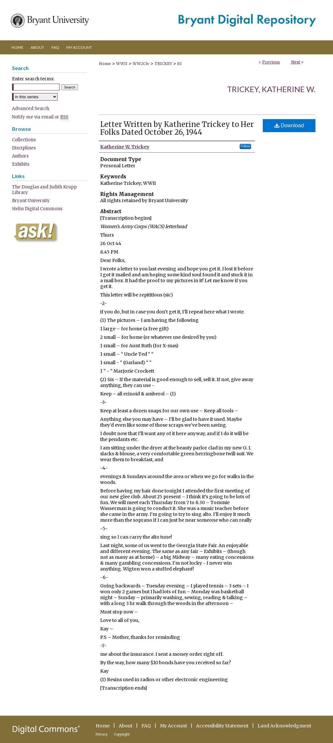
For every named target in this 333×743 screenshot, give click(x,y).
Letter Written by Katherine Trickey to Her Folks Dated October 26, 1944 (177, 128)
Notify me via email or (40, 117)
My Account (173, 726)
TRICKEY (163, 63)
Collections (24, 140)
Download (289, 125)
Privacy (102, 734)
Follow (245, 146)
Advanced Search (30, 108)
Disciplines (24, 148)
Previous (271, 62)
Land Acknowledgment (284, 726)
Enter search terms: (33, 79)
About (125, 726)
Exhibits (20, 164)
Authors (20, 156)
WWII (121, 63)
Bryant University (31, 200)
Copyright (122, 734)
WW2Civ (141, 63)
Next (295, 62)
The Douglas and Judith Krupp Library (44, 189)
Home (105, 63)
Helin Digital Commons (37, 209)
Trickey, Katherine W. (271, 89)
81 (179, 63)
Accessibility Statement (222, 726)
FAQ (146, 726)
